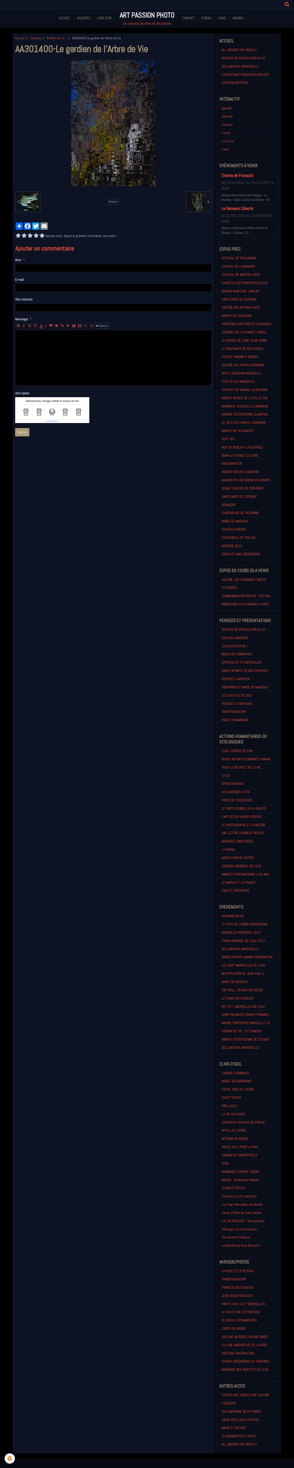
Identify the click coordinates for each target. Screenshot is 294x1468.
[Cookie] (10, 1458)
